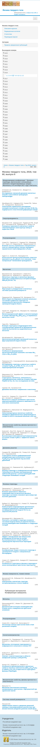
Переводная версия (10, 37)
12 (23, 75)
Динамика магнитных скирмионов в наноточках (19, 389)
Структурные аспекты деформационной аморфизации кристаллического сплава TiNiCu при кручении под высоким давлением (16, 458)
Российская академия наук (12, 722)
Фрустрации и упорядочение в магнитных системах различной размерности (17, 289)
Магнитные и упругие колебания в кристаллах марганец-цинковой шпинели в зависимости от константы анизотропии (18, 401)
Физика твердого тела (13, 10)
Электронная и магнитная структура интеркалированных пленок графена (15, 582)
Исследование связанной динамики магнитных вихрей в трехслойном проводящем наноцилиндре (19, 194)
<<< (31, 167)
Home (6, 165)
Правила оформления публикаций (15, 45)
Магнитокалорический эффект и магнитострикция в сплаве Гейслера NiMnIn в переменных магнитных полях (20, 315)
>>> (35, 167)
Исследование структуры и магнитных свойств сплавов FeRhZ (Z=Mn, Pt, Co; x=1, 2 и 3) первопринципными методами (19, 365)
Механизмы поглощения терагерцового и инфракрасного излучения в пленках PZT (16, 645)
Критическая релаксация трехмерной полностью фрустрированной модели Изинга (19, 340)
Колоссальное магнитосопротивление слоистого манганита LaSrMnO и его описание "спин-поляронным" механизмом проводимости (19, 259)
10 (19, 75)
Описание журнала (10, 28)
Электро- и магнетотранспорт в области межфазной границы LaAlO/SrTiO (16, 656)
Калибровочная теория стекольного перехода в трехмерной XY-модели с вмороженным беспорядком (19, 551)
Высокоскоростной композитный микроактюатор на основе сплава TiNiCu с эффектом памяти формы (19, 437)
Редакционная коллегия (12, 31)
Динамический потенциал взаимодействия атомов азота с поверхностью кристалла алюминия (17, 608)
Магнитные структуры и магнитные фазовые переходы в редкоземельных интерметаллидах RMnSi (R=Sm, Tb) (19, 278)
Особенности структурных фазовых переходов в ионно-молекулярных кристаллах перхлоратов (19, 564)
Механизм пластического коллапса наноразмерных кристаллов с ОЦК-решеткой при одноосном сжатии (19, 689)
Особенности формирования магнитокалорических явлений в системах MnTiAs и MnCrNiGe (19, 352)
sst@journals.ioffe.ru (32, 12)
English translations (19, 14)
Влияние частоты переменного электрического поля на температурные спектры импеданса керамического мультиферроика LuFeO (18, 247)
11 (21, 75)
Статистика (8, 34)
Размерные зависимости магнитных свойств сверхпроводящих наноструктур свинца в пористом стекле (18, 227)
